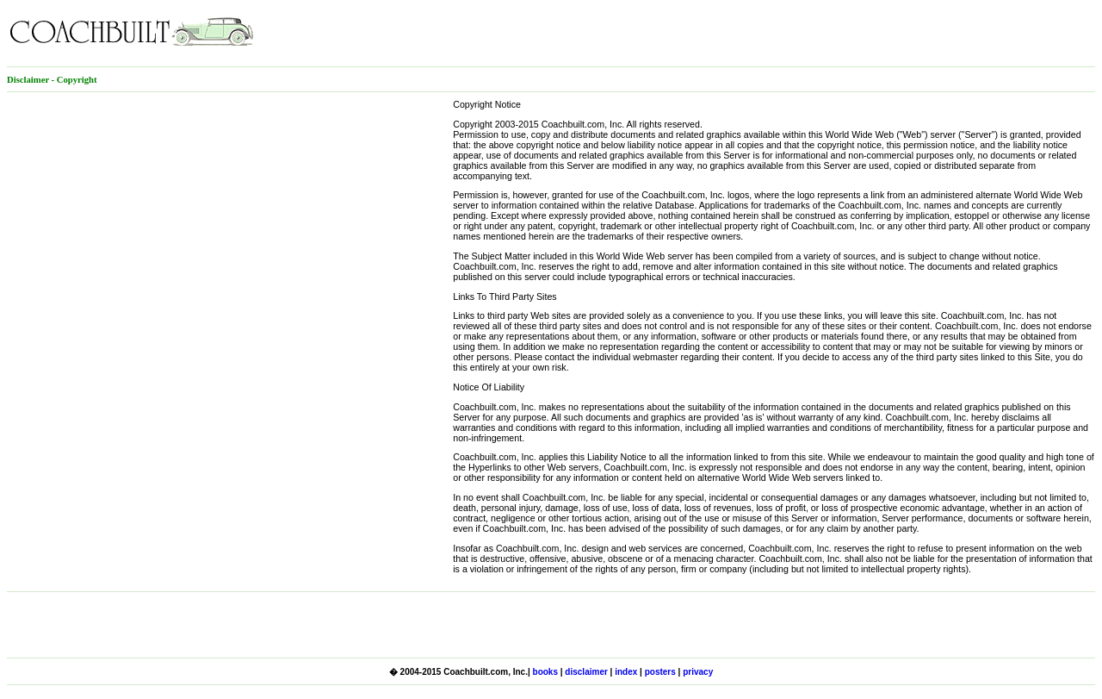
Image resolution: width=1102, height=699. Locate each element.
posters (660, 672)
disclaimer (586, 672)
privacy (698, 672)
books (545, 672)
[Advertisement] (893, 33)
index (626, 672)
